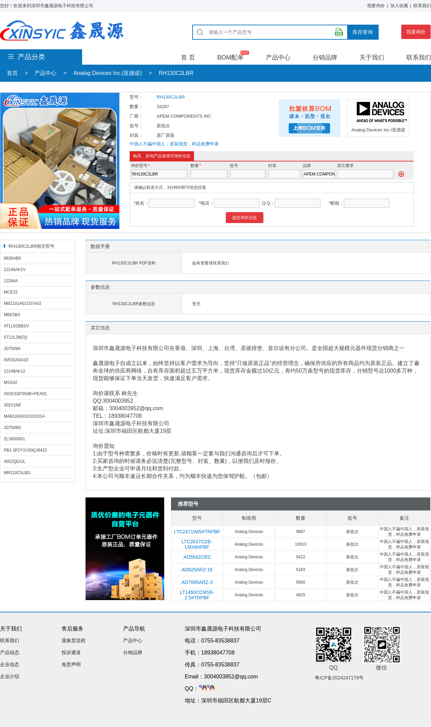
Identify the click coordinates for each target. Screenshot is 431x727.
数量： (136, 106)
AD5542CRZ (196, 557)
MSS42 (10, 382)
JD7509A (12, 348)
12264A (11, 280)
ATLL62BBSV (16, 326)
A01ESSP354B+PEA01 (25, 393)
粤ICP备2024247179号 (339, 677)
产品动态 (9, 652)
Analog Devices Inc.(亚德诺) (108, 73)
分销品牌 (325, 57)
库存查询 (362, 32)
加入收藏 (399, 5)
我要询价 (376, 5)
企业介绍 (9, 676)
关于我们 (372, 57)
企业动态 (9, 664)
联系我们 (422, 5)
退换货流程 (74, 640)
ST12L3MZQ (15, 337)
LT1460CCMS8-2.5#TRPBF (197, 594)
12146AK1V (15, 269)
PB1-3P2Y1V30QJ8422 (25, 450)
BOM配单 (230, 57)
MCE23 (10, 292)
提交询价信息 (244, 217)
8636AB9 (12, 258)
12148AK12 (14, 371)
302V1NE (12, 405)
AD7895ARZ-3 (196, 582)
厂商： (136, 116)
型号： (136, 97)
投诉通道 (71, 652)
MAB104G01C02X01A (24, 416)
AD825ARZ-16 (196, 569)
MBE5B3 (12, 314)
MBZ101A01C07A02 (22, 303)
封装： (136, 135)
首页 (12, 73)
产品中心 (278, 57)
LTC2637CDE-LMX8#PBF (197, 544)
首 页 (188, 57)
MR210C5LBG (17, 472)
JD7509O (12, 427)
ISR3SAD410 (16, 360)
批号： (136, 125)
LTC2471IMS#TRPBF (197, 531)
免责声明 (71, 664)
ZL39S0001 (14, 439)
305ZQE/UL (14, 461)
